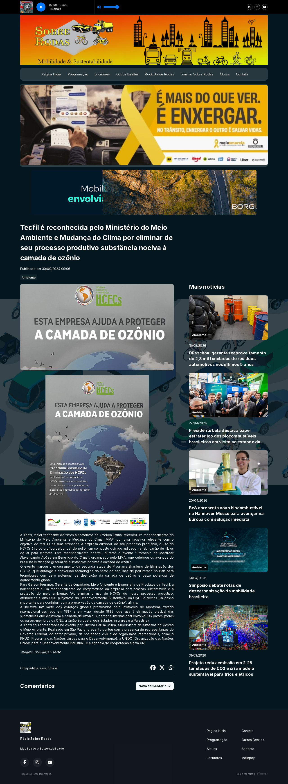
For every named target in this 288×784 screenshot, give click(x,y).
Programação (78, 74)
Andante (248, 749)
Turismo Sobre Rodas (196, 74)
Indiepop (248, 758)
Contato (242, 74)
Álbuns (225, 74)
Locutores (102, 74)
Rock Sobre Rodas (159, 74)
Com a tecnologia (252, 773)
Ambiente (29, 277)
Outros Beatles (127, 74)
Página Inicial (51, 74)
